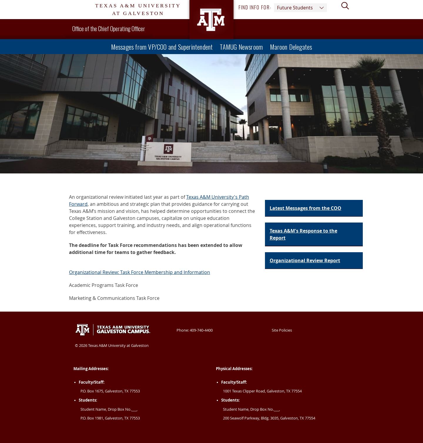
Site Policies (282, 330)
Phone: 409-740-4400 (195, 330)
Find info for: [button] (283, 7)
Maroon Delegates (291, 46)
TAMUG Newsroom (241, 46)
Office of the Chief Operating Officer (108, 28)
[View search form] (347, 9)
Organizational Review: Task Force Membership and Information (139, 272)
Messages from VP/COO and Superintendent (162, 46)
